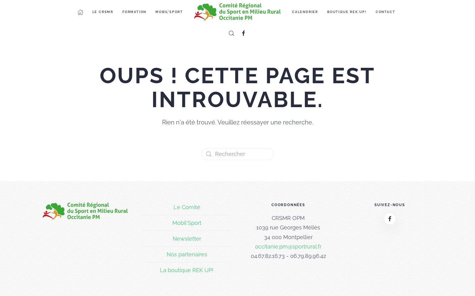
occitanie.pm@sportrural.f (287, 246)
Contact (385, 12)
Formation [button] (134, 12)
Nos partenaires (187, 254)
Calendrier (305, 12)
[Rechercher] (237, 154)
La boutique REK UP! (187, 270)
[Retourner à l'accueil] (237, 12)
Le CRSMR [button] (102, 12)
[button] (231, 33)
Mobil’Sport (169, 12)
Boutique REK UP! (347, 12)
